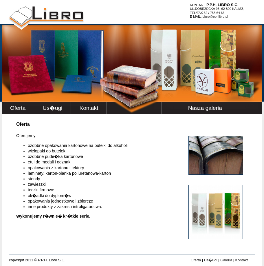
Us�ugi (52, 108)
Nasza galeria (205, 108)
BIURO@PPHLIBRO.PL (215, 16)
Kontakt (88, 108)
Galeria (226, 260)
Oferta (17, 108)
